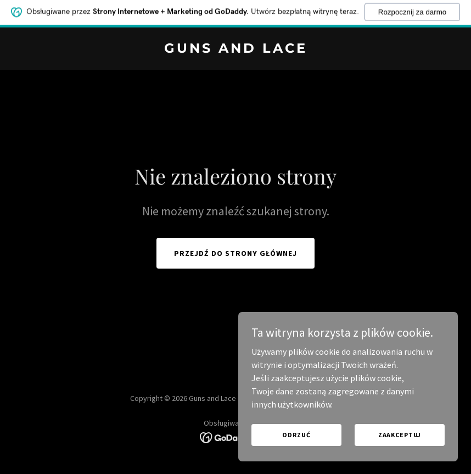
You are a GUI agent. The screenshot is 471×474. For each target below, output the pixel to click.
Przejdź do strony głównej (235, 253)
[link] (235, 49)
